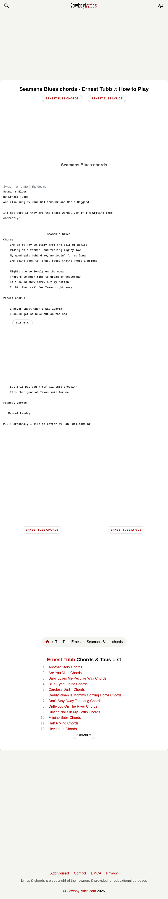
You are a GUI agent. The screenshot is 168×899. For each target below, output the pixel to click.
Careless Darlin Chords (67, 689)
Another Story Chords (65, 667)
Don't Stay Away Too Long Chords (75, 701)
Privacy (111, 873)
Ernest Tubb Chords (62, 98)
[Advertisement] (84, 44)
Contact (80, 873)
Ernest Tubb (61, 659)
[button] (6, 6)
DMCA (96, 873)
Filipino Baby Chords (65, 717)
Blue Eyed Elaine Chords (68, 684)
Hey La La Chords (63, 729)
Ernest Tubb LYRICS (126, 529)
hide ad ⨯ (22, 322)
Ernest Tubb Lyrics (107, 98)
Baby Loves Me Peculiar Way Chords (77, 678)
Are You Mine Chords (65, 673)
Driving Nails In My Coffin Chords (74, 712)
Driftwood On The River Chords (73, 706)
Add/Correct (59, 873)
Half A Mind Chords (64, 723)
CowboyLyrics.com (81, 891)
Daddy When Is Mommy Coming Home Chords (85, 695)
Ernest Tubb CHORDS (42, 529)
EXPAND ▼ (84, 735)
